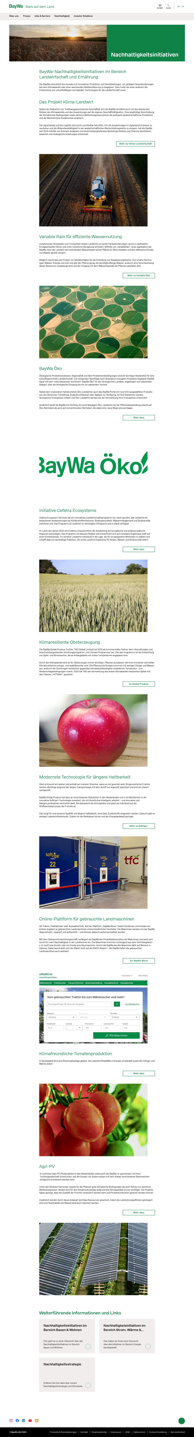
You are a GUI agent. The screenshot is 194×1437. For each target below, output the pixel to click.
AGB (127, 1432)
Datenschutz (139, 1432)
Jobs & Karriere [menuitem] (42, 16)
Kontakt (84, 1432)
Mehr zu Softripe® (139, 826)
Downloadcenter (100, 1432)
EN (183, 7)
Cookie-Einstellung (158, 1432)
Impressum (116, 1432)
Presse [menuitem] (26, 16)
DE (178, 7)
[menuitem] (160, 6)
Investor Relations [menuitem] (83, 16)
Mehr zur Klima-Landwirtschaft (135, 143)
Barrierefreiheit (178, 1432)
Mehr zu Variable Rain (138, 275)
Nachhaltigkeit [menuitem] (62, 16)
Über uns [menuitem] (14, 16)
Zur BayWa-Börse (139, 960)
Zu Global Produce (138, 684)
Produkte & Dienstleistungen (63, 1432)
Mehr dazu (138, 417)
